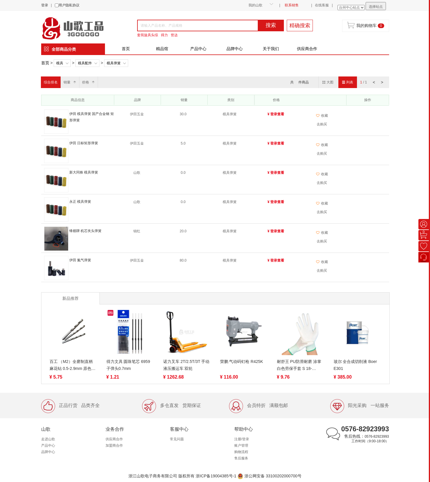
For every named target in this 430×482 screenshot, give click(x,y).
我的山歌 (255, 5)
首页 (126, 48)
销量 (66, 82)
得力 (164, 35)
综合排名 (51, 82)
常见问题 (177, 439)
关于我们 (271, 48)
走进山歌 (48, 439)
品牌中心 (234, 48)
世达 (174, 35)
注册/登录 (241, 439)
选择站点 (376, 7)
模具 (59, 63)
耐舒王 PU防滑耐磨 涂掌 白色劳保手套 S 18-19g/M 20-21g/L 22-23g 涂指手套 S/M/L (299, 365)
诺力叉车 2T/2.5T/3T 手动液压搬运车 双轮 (186, 365)
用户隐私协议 (69, 5)
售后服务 (241, 458)
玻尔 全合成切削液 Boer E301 (355, 365)
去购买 (322, 124)
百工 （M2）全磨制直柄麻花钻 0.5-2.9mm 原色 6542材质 (71, 365)
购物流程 (241, 452)
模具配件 (85, 63)
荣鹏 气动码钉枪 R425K (241, 361)
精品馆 (162, 48)
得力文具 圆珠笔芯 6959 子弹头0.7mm (128, 365)
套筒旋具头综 (147, 35)
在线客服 (322, 5)
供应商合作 (307, 48)
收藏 (322, 116)
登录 (44, 5)
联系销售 (292, 5)
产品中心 (198, 48)
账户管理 (241, 445)
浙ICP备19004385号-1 (216, 476)
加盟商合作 (114, 445)
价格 (85, 82)
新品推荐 (70, 298)
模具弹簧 (114, 63)
